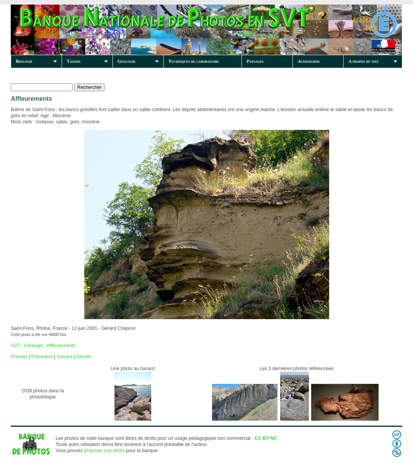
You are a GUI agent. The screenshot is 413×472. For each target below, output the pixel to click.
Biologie (24, 61)
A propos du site (363, 61)
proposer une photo (104, 450)
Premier (19, 356)
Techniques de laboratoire (193, 61)
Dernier (83, 356)
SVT (15, 345)
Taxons (73, 61)
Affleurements (60, 345)
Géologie (126, 61)
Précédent (41, 356)
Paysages (254, 61)
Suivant (64, 356)
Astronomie (308, 61)
